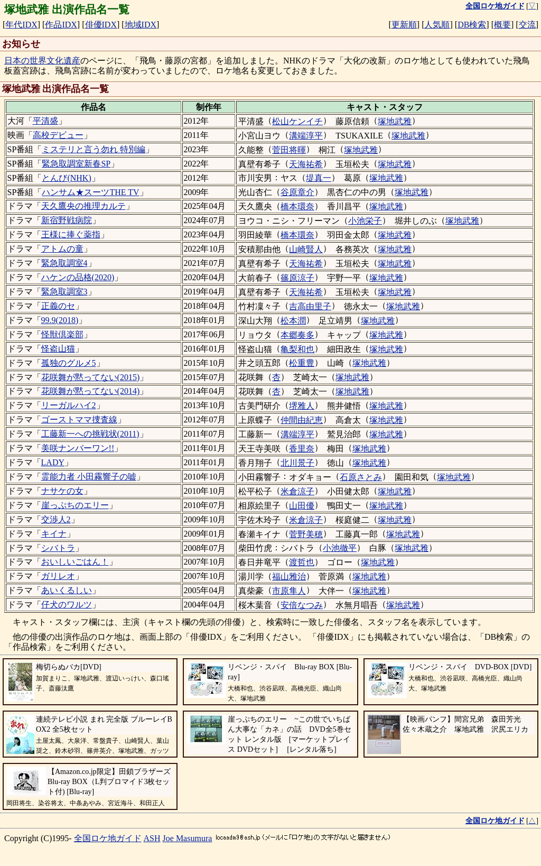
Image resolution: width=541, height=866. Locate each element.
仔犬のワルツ (66, 604)
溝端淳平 (306, 135)
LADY (52, 462)
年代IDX (21, 24)
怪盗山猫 (58, 348)
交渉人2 (56, 519)
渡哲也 (301, 562)
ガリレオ (58, 576)
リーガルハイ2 (68, 405)
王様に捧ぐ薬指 (70, 234)
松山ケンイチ (297, 121)
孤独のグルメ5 (68, 362)
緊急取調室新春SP (76, 163)
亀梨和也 (297, 349)
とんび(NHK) (66, 177)
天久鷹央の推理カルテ (83, 205)
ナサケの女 (62, 490)
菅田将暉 (289, 149)
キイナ (54, 533)
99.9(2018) (60, 320)
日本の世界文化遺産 (42, 60)
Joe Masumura (187, 838)
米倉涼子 (297, 491)
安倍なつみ (302, 605)
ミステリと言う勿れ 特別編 (93, 149)
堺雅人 (301, 405)
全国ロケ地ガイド (108, 838)
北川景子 (297, 462)
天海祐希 (306, 164)
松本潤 (293, 320)
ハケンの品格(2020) (78, 277)
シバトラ (58, 547)
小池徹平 (340, 547)
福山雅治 (289, 576)
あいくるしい (66, 590)
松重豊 (301, 362)
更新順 (404, 24)
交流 (527, 24)
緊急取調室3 (64, 291)
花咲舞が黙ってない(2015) (90, 377)
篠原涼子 (297, 277)
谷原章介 (297, 192)
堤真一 (318, 177)
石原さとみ (361, 477)
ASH (152, 838)
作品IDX (61, 24)
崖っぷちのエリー (75, 505)
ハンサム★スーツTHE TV (90, 192)
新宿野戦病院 (66, 220)
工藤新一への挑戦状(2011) (90, 433)
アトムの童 (62, 248)
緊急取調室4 (64, 263)
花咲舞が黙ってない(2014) (90, 390)
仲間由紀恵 (302, 420)
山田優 (301, 505)
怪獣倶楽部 (62, 334)
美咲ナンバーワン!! (78, 448)
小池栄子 (365, 220)
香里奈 (301, 448)
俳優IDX (101, 24)
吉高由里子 (310, 306)
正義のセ (58, 305)
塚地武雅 (395, 121)
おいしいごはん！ (75, 561)
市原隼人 (289, 590)
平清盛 (45, 120)
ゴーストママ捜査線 (79, 419)
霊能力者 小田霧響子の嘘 (88, 476)
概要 (502, 24)
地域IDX (140, 24)
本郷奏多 (297, 334)
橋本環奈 (297, 206)
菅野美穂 (306, 534)
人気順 (437, 24)
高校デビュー (58, 135)
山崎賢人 (306, 249)
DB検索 (472, 24)
